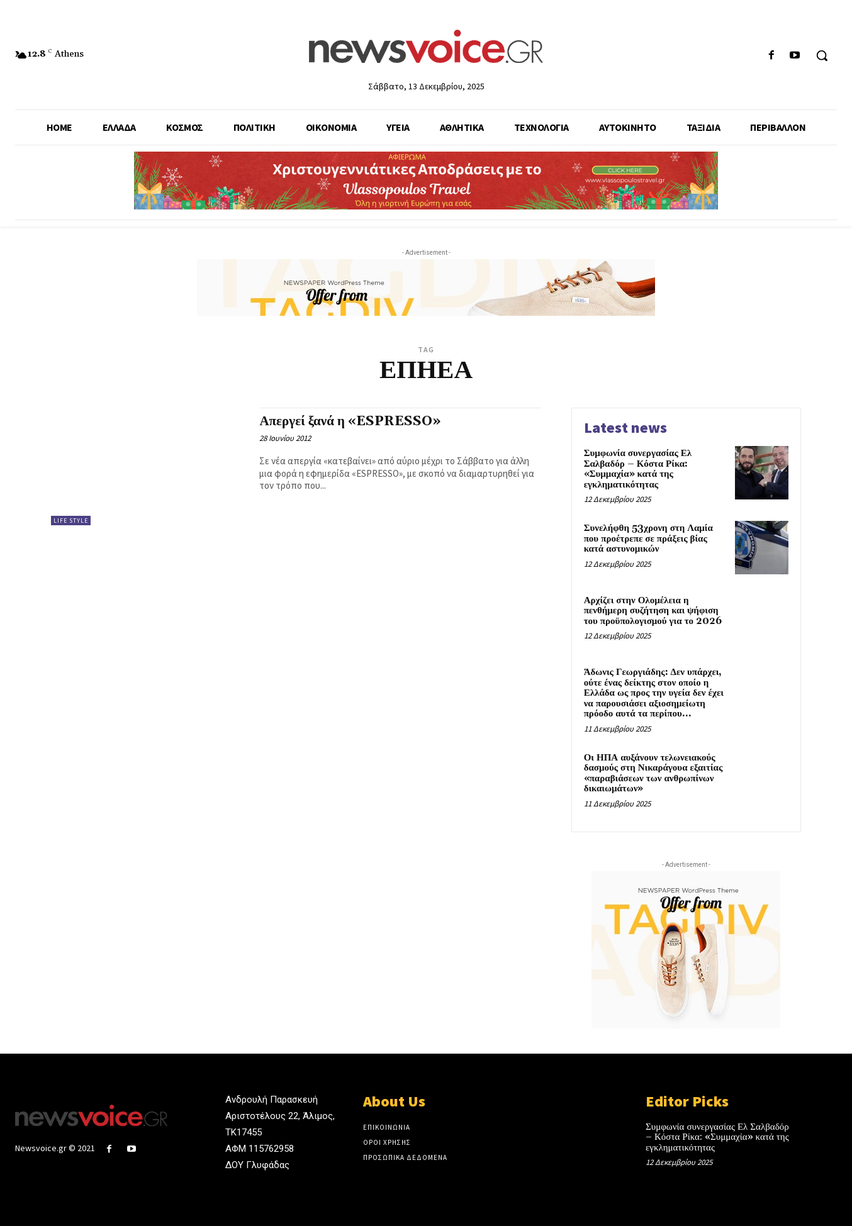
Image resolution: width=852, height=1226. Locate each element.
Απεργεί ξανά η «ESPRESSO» (349, 421)
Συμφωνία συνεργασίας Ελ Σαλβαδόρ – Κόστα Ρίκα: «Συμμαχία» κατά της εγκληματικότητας (638, 469)
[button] (822, 55)
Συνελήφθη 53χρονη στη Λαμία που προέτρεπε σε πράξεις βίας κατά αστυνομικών (648, 538)
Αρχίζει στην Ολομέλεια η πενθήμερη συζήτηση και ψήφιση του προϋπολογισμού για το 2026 (653, 610)
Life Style (70, 520)
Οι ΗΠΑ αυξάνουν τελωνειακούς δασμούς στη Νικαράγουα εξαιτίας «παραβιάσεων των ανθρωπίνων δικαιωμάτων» (653, 773)
